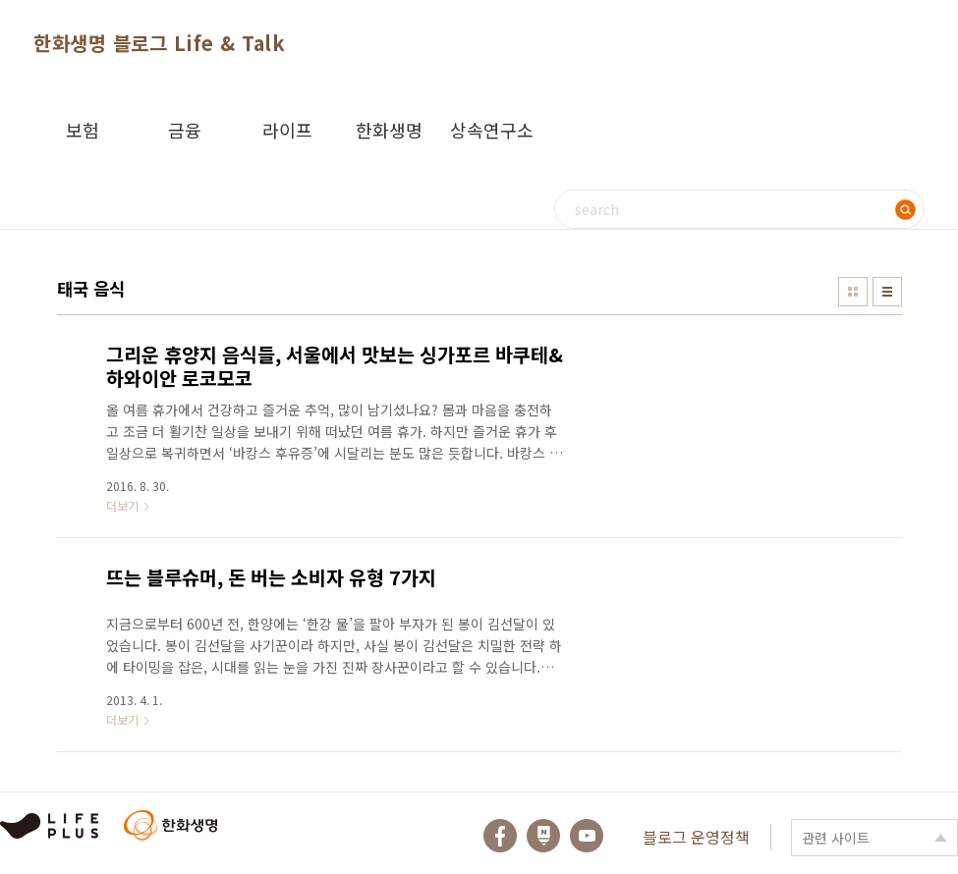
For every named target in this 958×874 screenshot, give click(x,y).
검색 (905, 209)
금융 (184, 129)
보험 (82, 129)
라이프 (287, 129)
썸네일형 (853, 291)
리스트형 (887, 291)
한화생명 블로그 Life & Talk (159, 42)
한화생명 (389, 129)
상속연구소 (492, 129)
